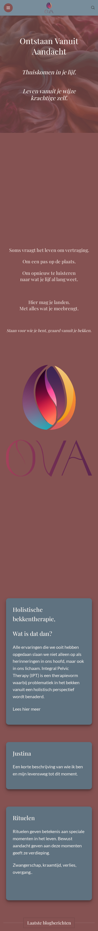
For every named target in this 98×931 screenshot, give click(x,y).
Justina (22, 753)
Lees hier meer (27, 709)
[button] (8, 7)
